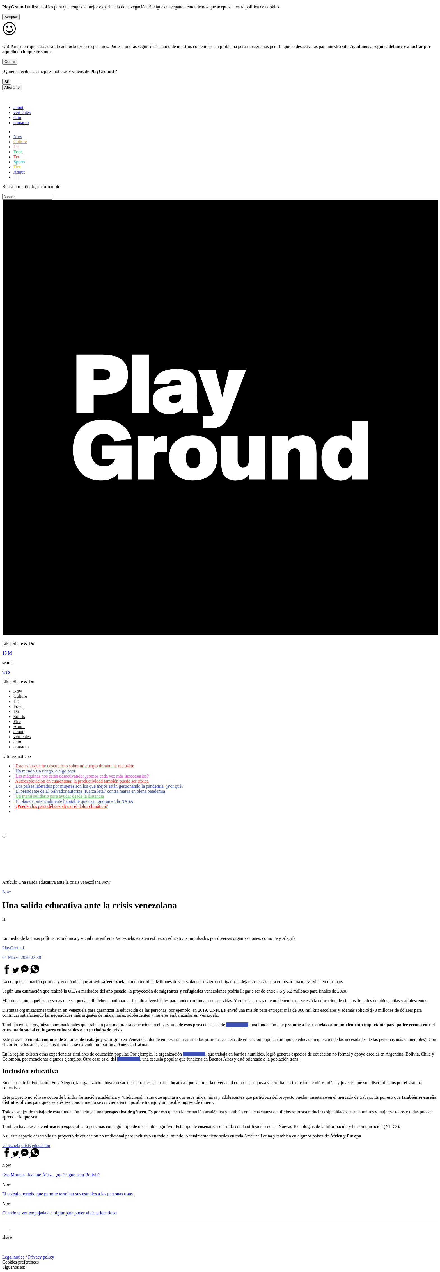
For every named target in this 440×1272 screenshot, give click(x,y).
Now (17, 136)
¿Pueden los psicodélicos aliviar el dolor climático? (60, 806)
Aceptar (10, 17)
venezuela (11, 1145)
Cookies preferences (20, 1262)
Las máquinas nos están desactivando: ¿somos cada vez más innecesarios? (81, 776)
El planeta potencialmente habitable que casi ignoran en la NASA (73, 801)
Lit (16, 146)
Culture (20, 141)
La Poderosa (194, 1054)
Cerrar (9, 62)
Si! (6, 81)
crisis (26, 1145)
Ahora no (12, 87)
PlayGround (13, 947)
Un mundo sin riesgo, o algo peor (44, 771)
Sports (19, 161)
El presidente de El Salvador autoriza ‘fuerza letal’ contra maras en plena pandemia (89, 791)
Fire (17, 167)
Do (16, 156)
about (18, 107)
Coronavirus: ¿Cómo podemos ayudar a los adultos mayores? (69, 811)
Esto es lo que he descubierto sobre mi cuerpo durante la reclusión (73, 765)
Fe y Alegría (237, 1024)
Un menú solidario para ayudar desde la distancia (58, 796)
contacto (21, 122)
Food (18, 151)
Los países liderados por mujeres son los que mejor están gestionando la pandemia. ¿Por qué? (98, 786)
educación (41, 1145)
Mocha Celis (128, 1059)
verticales (22, 112)
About (19, 172)
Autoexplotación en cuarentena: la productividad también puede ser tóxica (81, 781)
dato (17, 117)
